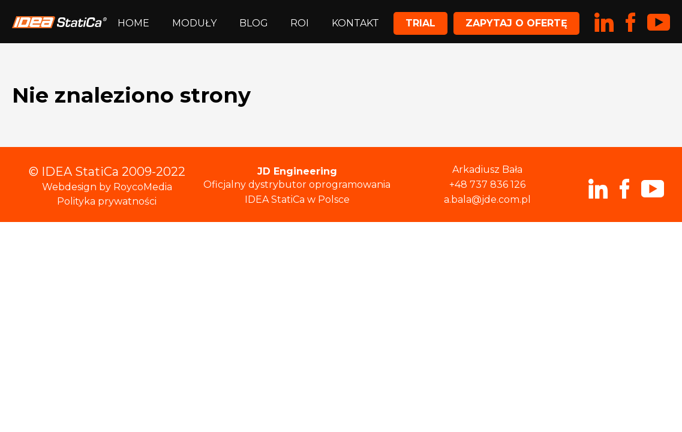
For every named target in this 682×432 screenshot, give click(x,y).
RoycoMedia (142, 187)
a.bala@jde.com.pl (487, 199)
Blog (253, 23)
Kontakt (355, 23)
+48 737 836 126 (487, 184)
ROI (299, 23)
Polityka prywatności (107, 201)
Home (133, 23)
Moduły (194, 23)
